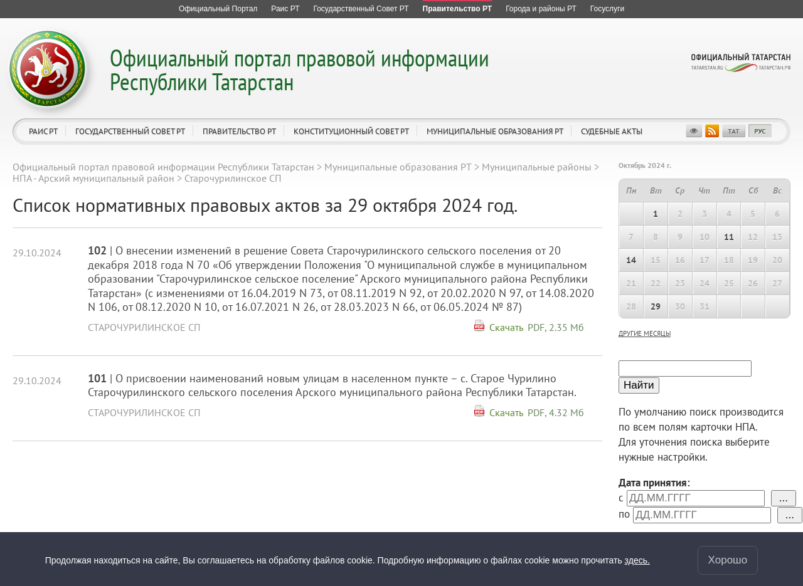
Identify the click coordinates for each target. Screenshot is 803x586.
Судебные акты (611, 131)
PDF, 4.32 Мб (556, 412)
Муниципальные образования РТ (495, 131)
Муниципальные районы (537, 166)
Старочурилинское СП (144, 327)
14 (631, 260)
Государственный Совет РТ (130, 131)
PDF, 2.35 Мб (556, 327)
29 (656, 306)
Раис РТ (43, 131)
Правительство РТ (239, 131)
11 (729, 237)
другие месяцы (645, 333)
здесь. (637, 560)
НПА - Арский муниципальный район (93, 178)
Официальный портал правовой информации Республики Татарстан (299, 69)
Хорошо (728, 560)
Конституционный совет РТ (351, 131)
